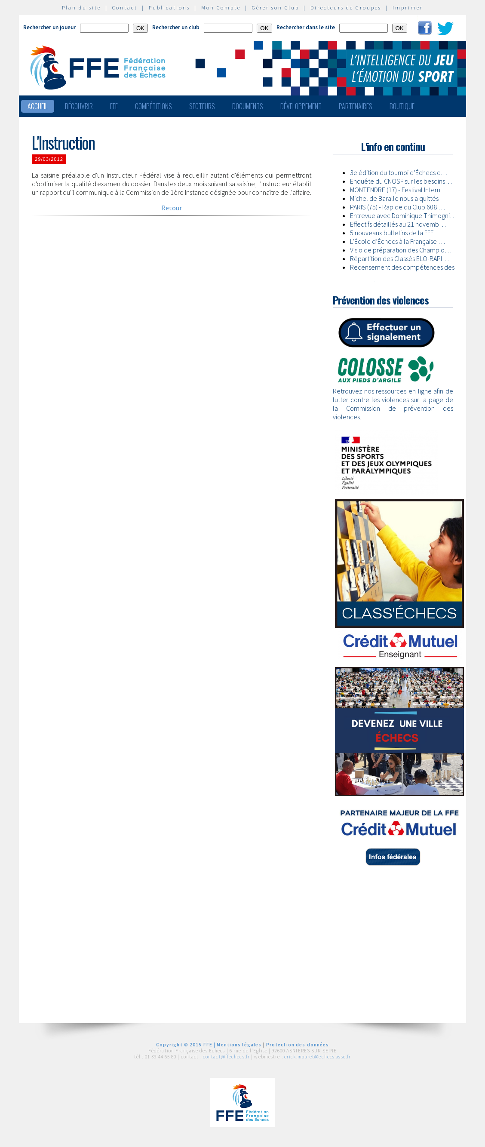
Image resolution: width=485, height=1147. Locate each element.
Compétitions (153, 106)
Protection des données (297, 1045)
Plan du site (81, 7)
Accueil (38, 106)
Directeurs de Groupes (345, 7)
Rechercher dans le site (305, 27)
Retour (171, 207)
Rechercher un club (176, 27)
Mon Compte (221, 7)
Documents (247, 106)
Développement (301, 106)
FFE (114, 106)
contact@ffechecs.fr (226, 1057)
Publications (169, 7)
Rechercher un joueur (49, 27)
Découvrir (79, 106)
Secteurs (202, 106)
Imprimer (408, 7)
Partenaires (355, 106)
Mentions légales (239, 1045)
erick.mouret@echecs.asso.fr (317, 1057)
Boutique (402, 106)
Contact (125, 7)
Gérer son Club (275, 7)
